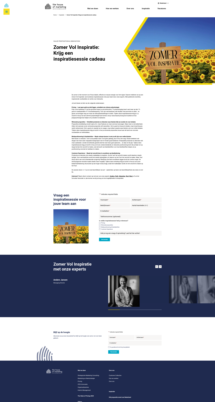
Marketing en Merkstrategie (86, 378)
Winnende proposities (107, 225)
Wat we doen (92, 8)
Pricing (103, 223)
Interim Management (84, 390)
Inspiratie (146, 8)
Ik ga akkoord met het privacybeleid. (120, 347)
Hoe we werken (112, 8)
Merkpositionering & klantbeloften (110, 227)
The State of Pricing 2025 (86, 396)
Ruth (116, 176)
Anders (112, 176)
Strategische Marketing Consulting (88, 375)
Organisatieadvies (83, 387)
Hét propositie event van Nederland (120, 397)
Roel (127, 176)
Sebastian (122, 176)
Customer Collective (115, 375)
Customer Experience (107, 229)
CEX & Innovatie (83, 384)
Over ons (130, 8)
